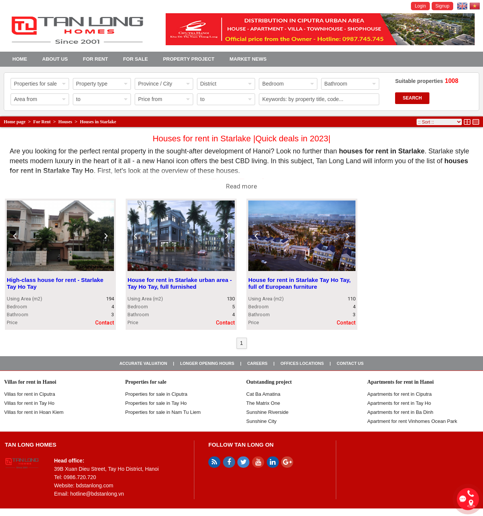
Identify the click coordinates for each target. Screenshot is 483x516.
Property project (188, 59)
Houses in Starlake (98, 121)
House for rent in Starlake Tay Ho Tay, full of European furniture (299, 283)
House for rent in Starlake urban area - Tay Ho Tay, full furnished (180, 283)
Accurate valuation (143, 363)
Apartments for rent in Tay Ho (399, 403)
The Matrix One (263, 403)
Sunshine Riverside (267, 412)
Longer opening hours (207, 363)
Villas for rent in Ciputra (29, 394)
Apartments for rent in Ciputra (399, 394)
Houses (65, 121)
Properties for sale (145, 382)
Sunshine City (261, 421)
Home (19, 59)
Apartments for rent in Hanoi (400, 382)
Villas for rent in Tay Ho (29, 403)
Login (420, 6)
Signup (442, 6)
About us (55, 59)
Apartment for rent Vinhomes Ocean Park (412, 421)
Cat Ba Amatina (263, 394)
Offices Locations (302, 363)
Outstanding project (269, 382)
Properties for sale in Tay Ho (156, 403)
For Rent (95, 59)
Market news (247, 59)
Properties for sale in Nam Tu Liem (163, 412)
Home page (15, 121)
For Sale (135, 59)
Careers (257, 363)
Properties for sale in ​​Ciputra (156, 394)
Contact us (350, 363)
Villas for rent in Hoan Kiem (33, 412)
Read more (241, 186)
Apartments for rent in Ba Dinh (400, 412)
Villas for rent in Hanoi (30, 382)
